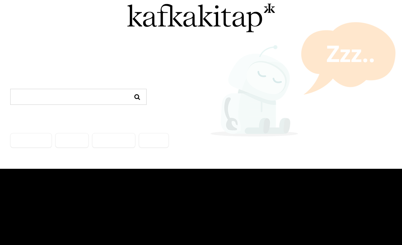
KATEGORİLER (31, 140)
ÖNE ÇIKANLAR (114, 140)
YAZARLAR (72, 140)
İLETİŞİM (153, 140)
